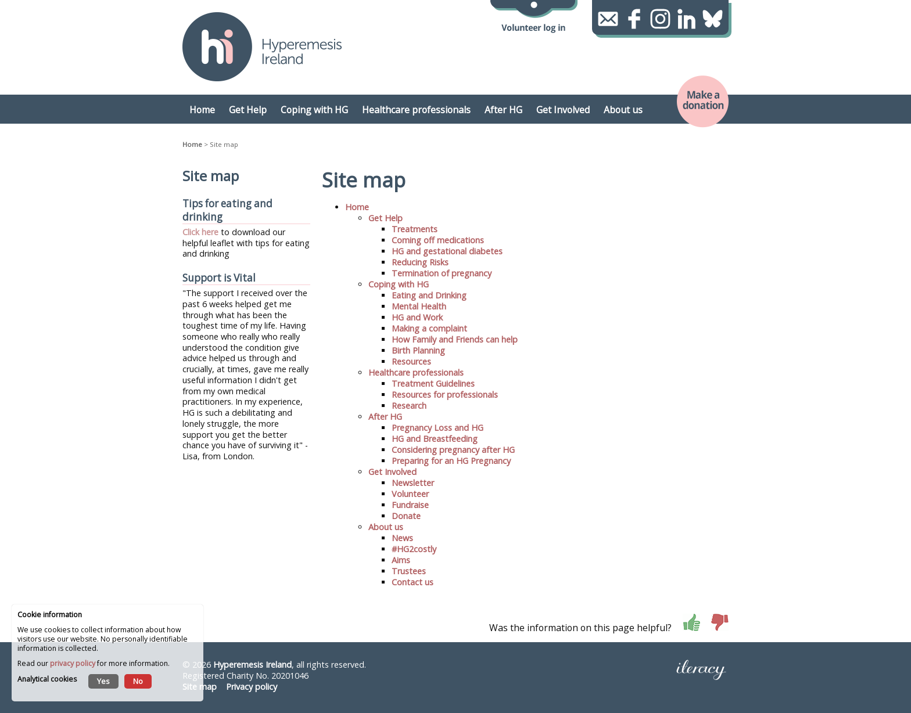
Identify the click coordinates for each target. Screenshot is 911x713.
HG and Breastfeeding (435, 438)
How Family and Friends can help (455, 339)
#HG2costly (414, 548)
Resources (411, 361)
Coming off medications (438, 240)
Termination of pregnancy (442, 273)
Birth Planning (418, 350)
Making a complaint (429, 328)
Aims (401, 560)
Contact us (412, 582)
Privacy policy (251, 686)
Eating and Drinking (429, 295)
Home (192, 144)
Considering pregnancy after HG (453, 449)
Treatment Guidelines (433, 383)
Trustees (409, 571)
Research (409, 405)
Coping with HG (398, 284)
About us (385, 526)
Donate (406, 515)
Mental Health (419, 306)
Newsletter (413, 482)
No (138, 681)
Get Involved (392, 471)
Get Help (385, 218)
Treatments (414, 229)
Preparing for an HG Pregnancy (451, 460)
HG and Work (417, 317)
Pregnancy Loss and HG (437, 427)
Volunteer (410, 493)
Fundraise (410, 504)
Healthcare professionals (416, 372)
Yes (103, 681)
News (402, 537)
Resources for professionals (445, 394)
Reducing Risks (420, 262)
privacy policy (72, 663)
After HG (385, 416)
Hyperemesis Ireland (252, 664)
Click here (200, 231)
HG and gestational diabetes (447, 251)
